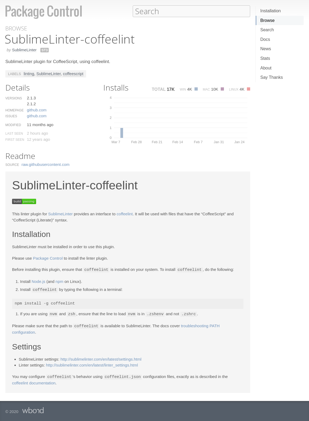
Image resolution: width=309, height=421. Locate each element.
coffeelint (125, 213)
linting (29, 73)
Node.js (38, 281)
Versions (13, 98)
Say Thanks (271, 77)
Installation (270, 11)
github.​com (36, 109)
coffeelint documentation (33, 381)
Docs (265, 39)
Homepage (14, 110)
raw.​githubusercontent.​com (46, 164)
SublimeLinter (24, 49)
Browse (267, 20)
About (266, 68)
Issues (11, 116)
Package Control (48, 258)
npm (59, 281)
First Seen (14, 139)
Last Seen (14, 133)
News (265, 48)
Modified (13, 125)
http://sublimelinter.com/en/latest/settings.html (101, 358)
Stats (265, 58)
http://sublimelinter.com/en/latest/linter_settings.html (92, 363)
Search (267, 30)
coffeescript (73, 73)
